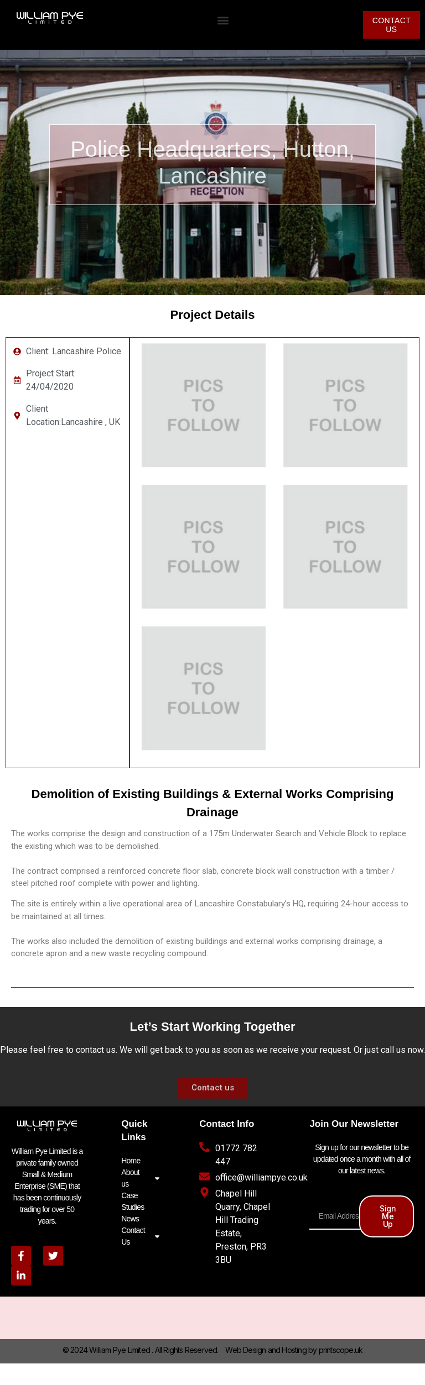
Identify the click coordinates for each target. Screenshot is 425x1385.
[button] (223, 20)
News (130, 1218)
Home (130, 1160)
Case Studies (132, 1201)
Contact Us (141, 1236)
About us (141, 1178)
